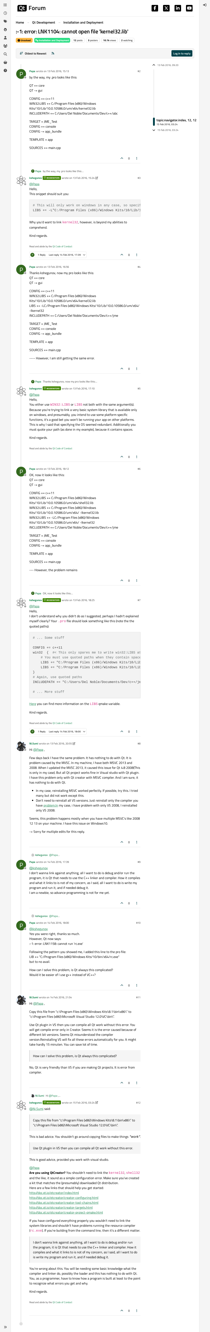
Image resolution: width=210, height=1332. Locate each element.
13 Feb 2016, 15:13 (58, 71)
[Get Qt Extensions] (5, 62)
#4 (139, 267)
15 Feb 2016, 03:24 (84, 1103)
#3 (139, 178)
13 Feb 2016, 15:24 (84, 178)
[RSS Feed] (53, 53)
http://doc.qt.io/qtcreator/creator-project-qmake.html (66, 1212)
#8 (139, 743)
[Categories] (5, 5)
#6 (139, 469)
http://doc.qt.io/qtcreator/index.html (54, 1192)
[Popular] (5, 29)
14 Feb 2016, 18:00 (58, 923)
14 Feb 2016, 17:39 (58, 862)
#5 (139, 388)
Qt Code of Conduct (62, 246)
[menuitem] (204, 5)
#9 (139, 862)
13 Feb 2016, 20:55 (61, 743)
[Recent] (5, 13)
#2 (139, 71)
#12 (138, 1103)
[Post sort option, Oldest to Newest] (33, 53)
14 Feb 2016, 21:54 (61, 997)
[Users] (5, 37)
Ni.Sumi (33, 743)
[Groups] (5, 46)
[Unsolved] (5, 70)
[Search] (5, 54)
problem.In (50, 805)
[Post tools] (137, 158)
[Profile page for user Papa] (21, 74)
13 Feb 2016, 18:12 (58, 469)
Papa (32, 71)
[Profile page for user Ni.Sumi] (21, 746)
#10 (138, 923)
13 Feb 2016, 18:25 (84, 600)
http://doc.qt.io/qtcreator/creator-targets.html (61, 1207)
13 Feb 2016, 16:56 (58, 267)
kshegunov (35, 178)
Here (32, 703)
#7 (139, 600)
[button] (5, 1327)
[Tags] (5, 21)
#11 (138, 997)
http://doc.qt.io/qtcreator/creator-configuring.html (63, 1197)
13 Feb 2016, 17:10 (84, 388)
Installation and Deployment (52, 40)
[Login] (204, 5)
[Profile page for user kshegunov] (21, 181)
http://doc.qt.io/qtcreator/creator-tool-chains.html (63, 1202)
